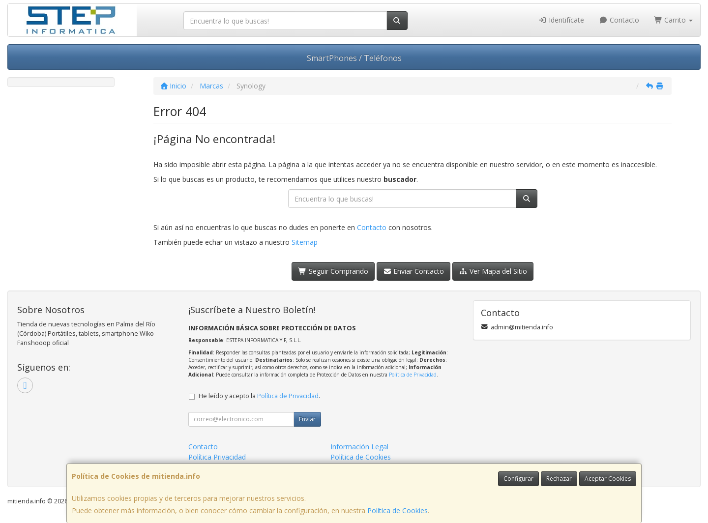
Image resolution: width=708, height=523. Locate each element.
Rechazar (559, 478)
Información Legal (359, 446)
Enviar (307, 419)
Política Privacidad (217, 457)
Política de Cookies (397, 510)
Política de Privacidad (413, 374)
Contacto (619, 20)
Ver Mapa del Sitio (493, 271)
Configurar (518, 478)
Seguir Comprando (333, 271)
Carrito (673, 20)
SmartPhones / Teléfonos (354, 58)
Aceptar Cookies (608, 478)
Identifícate (561, 20)
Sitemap (305, 242)
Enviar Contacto (413, 271)
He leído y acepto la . (259, 396)
